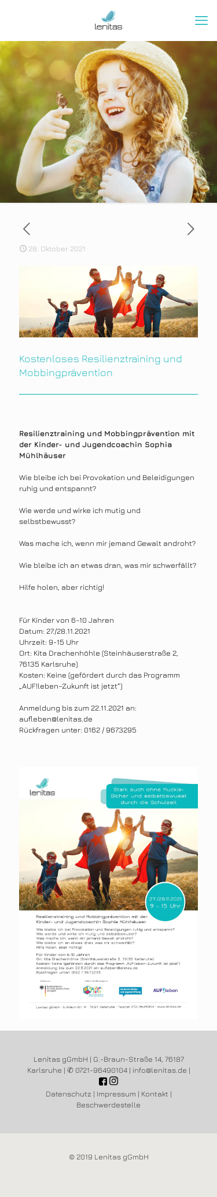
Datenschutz (68, 1093)
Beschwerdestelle (108, 1104)
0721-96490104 (101, 1070)
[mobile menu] (201, 20)
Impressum (116, 1093)
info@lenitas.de (160, 1070)
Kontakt (154, 1093)
